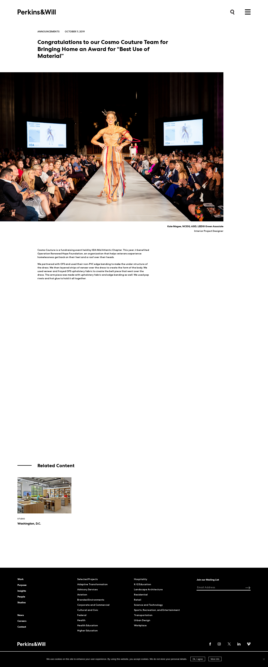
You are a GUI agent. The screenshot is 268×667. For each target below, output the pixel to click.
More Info (215, 659)
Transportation (143, 615)
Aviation (82, 594)
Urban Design (142, 620)
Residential (141, 594)
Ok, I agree (198, 659)
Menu (248, 12)
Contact (21, 627)
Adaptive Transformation (92, 584)
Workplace (140, 625)
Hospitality (140, 579)
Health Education (87, 625)
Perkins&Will (36, 11)
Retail (137, 599)
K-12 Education (142, 584)
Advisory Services (87, 589)
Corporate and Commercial (93, 604)
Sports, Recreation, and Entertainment (157, 610)
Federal (81, 615)
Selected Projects (87, 579)
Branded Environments (90, 599)
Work (20, 579)
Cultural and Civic (87, 610)
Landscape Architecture (148, 589)
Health (81, 620)
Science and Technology (148, 604)
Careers (21, 621)
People (21, 596)
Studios (21, 602)
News (20, 615)
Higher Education (87, 630)
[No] (263, 659)
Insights (21, 591)
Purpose (21, 585)
